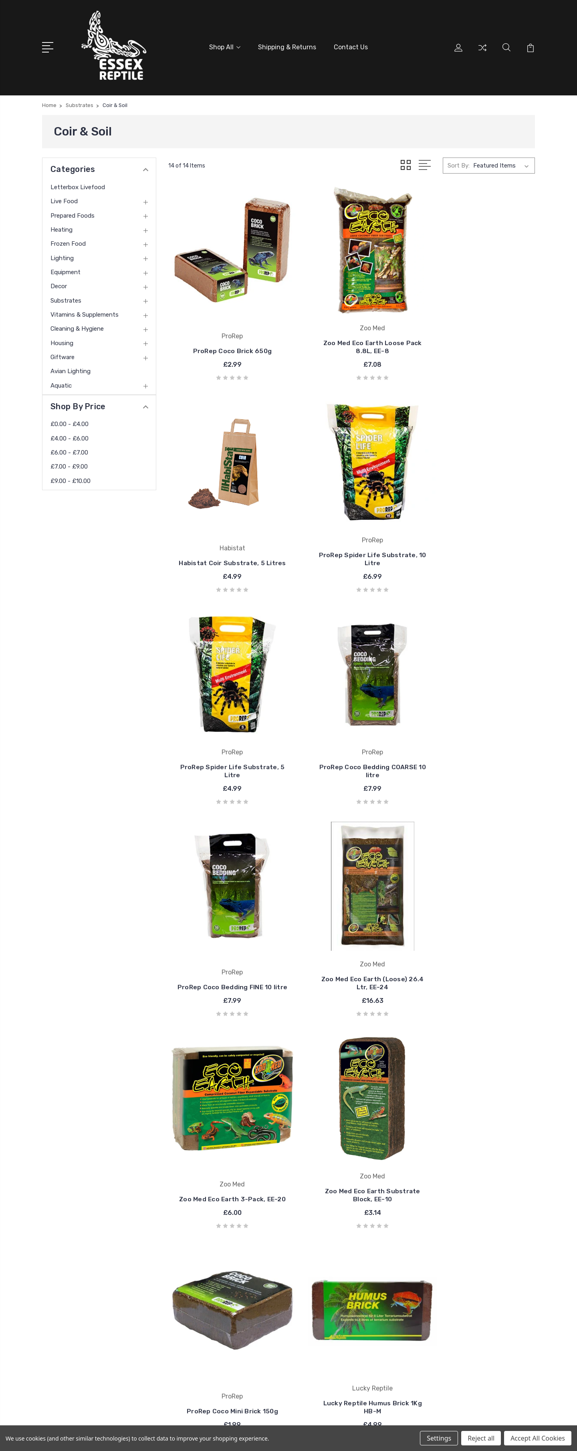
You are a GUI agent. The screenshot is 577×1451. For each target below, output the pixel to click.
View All (326, 1313)
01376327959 (73, 1277)
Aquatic (61, 384)
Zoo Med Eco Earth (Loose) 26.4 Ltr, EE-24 (351, 725)
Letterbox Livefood (77, 185)
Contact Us (351, 47)
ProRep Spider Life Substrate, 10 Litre (225, 528)
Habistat (327, 1265)
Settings (439, 1438)
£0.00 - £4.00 (69, 422)
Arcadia (325, 1241)
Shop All (224, 47)
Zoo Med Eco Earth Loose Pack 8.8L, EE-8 (351, 330)
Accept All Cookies (537, 1438)
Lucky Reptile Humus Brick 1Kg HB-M (478, 922)
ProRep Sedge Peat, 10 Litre (351, 1115)
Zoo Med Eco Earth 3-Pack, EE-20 (478, 725)
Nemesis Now (333, 1301)
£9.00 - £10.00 (70, 479)
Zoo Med (327, 1289)
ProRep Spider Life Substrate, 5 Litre (352, 528)
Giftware (62, 356)
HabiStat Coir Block (226, 1115)
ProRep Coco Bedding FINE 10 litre (225, 725)
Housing (61, 341)
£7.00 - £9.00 (69, 465)
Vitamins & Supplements (84, 313)
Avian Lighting (70, 370)
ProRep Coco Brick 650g (225, 334)
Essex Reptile (333, 1277)
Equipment (65, 271)
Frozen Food (68, 242)
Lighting (62, 256)
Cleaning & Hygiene (77, 327)
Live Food (64, 200)
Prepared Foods (72, 214)
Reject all (481, 1438)
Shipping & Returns (287, 47)
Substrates (65, 299)
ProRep (325, 1253)
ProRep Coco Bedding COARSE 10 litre (477, 528)
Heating (61, 228)
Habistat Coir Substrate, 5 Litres (478, 330)
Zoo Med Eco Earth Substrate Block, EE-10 (225, 922)
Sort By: (459, 164)
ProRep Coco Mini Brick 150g (351, 926)
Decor (58, 285)
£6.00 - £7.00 (69, 451)
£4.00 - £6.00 (69, 437)
